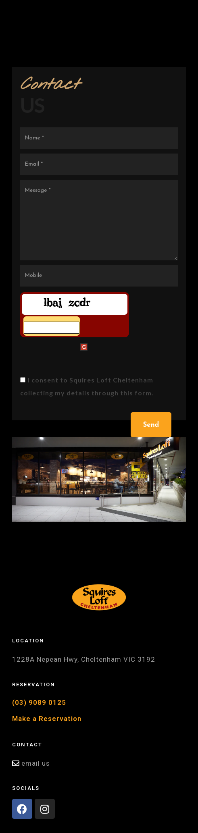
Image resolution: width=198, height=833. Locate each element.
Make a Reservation (46, 719)
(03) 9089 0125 (39, 702)
